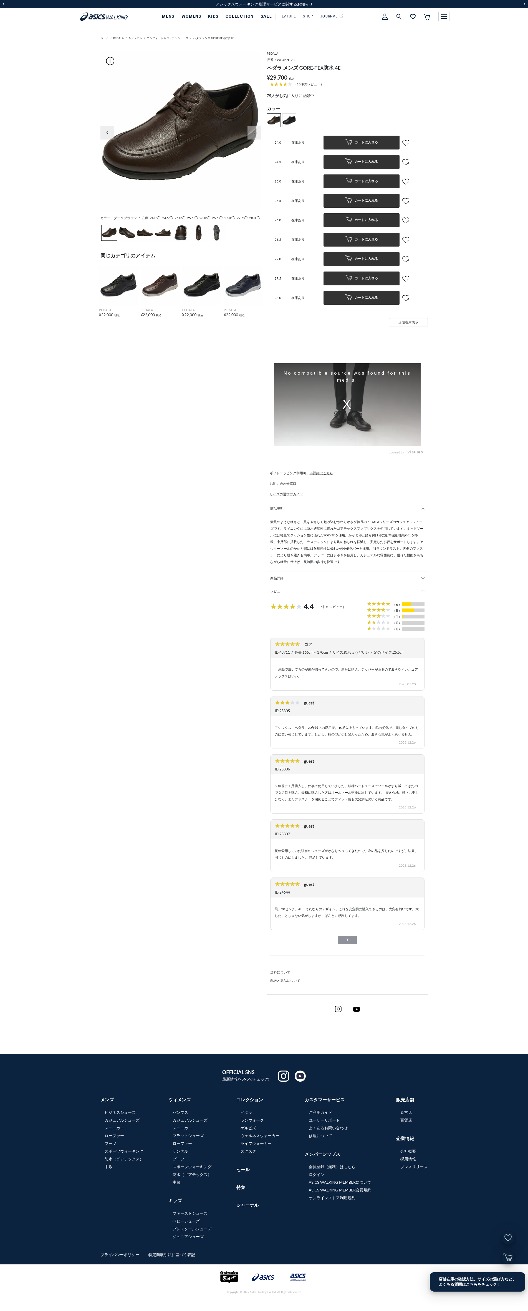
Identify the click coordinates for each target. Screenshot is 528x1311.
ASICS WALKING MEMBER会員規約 (340, 1190)
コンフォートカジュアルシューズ (167, 38)
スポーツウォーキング (124, 1151)
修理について (320, 1135)
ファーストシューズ (190, 1213)
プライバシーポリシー (120, 1254)
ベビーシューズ (186, 1221)
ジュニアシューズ (188, 1236)
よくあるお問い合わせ (328, 1127)
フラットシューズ (188, 1135)
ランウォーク (252, 1120)
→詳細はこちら (321, 473)
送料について (280, 972)
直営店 (406, 1112)
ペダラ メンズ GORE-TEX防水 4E (213, 38)
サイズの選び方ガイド (286, 494)
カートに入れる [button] (361, 142)
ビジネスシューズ (120, 1112)
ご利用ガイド (320, 1112)
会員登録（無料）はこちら (332, 1166)
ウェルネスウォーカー (260, 1135)
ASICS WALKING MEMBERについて (340, 1182)
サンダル (180, 1151)
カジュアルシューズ (122, 1120)
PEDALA (118, 38)
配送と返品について (285, 980)
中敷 (108, 1166)
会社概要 (408, 1151)
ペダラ (246, 1112)
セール (243, 1169)
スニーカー (114, 1127)
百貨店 (406, 1120)
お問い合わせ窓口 (283, 483)
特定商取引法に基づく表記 (171, 1254)
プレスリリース (414, 1166)
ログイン (316, 1174)
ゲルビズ (248, 1127)
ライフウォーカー (256, 1143)
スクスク (248, 1151)
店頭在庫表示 (408, 322)
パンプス (180, 1112)
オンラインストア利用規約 (332, 1197)
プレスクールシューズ (192, 1228)
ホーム (104, 38)
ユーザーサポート (324, 1120)
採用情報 (408, 1159)
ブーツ (110, 1143)
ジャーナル (247, 1205)
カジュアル (135, 38)
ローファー (114, 1135)
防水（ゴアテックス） (124, 1159)
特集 (240, 1187)
